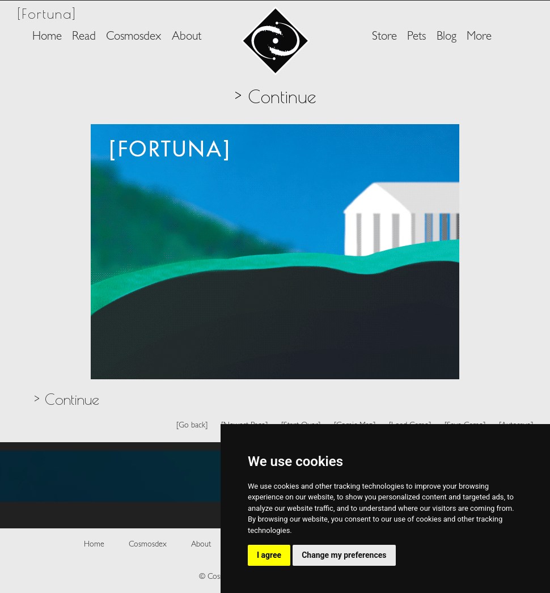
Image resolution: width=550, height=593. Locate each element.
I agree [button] (269, 555)
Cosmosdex (133, 37)
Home (47, 37)
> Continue (66, 399)
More (479, 37)
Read (84, 37)
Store (384, 37)
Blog (446, 37)
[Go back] (192, 425)
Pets (416, 37)
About (186, 37)
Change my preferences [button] (344, 555)
